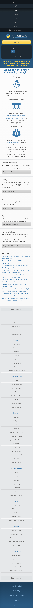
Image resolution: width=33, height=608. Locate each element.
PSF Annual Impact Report (16, 432)
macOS (16, 355)
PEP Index (16, 399)
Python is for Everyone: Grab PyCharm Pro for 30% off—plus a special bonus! (15, 271)
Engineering (16, 484)
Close (16, 2)
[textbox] (18, 47)
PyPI (16, 18)
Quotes (16, 323)
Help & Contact (16, 586)
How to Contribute (8, 191)
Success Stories (16, 468)
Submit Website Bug (17, 595)
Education (17, 480)
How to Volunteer (8, 208)
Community (16, 26)
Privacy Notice (16, 605)
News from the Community (16, 520)
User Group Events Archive (16, 542)
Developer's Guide (16, 555)
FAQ (16, 392)
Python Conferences (17, 436)
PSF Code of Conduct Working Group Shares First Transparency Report (15, 267)
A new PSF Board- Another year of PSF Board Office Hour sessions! (15, 295)
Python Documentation (17, 118)
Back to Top (16, 309)
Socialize (13, 56)
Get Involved (16, 459)
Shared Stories (16, 462)
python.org (10, 116)
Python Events (16, 530)
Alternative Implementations (16, 370)
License (16, 367)
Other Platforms (16, 363)
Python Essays (16, 407)
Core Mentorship (16, 567)
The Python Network (16, 30)
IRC (17, 425)
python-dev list (16, 563)
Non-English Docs (16, 396)
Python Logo (16, 443)
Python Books (16, 403)
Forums (16, 428)
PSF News (16, 513)
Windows (16, 352)
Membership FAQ (8, 172)
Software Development (16, 495)
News (16, 501)
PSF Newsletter (16, 509)
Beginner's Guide (16, 388)
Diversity (16, 417)
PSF (16, 10)
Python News (16, 505)
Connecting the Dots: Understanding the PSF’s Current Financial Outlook (15, 281)
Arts (16, 472)
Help (16, 330)
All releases (16, 344)
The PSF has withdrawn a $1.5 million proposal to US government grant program (16, 299)
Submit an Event (16, 545)
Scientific (16, 491)
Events (16, 526)
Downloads (16, 340)
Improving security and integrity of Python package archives (14, 285)
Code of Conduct (16, 451)
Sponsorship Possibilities (10, 224)
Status (16, 600)
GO (13, 51)
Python (16, 6)
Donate (16, 42)
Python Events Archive (16, 538)
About (17, 315)
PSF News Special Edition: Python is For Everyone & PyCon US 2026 (16, 257)
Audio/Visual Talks (16, 384)
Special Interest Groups (16, 440)
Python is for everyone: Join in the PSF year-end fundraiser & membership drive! (16, 276)
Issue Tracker (16, 559)
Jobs (16, 22)
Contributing (16, 551)
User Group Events (16, 534)
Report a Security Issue (16, 570)
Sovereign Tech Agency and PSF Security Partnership (14, 262)
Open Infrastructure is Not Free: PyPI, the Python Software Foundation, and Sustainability (16, 290)
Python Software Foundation (17, 604)
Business (16, 476)
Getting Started (16, 326)
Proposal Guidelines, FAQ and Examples (15, 246)
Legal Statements (26, 604)
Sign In (21, 56)
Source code (16, 348)
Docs (16, 14)
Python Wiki (16, 447)
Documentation (17, 377)
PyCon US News (16, 516)
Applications (16, 319)
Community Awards (16, 455)
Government (16, 487)
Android (16, 359)
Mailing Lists (16, 421)
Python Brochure (17, 334)
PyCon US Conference (13, 142)
